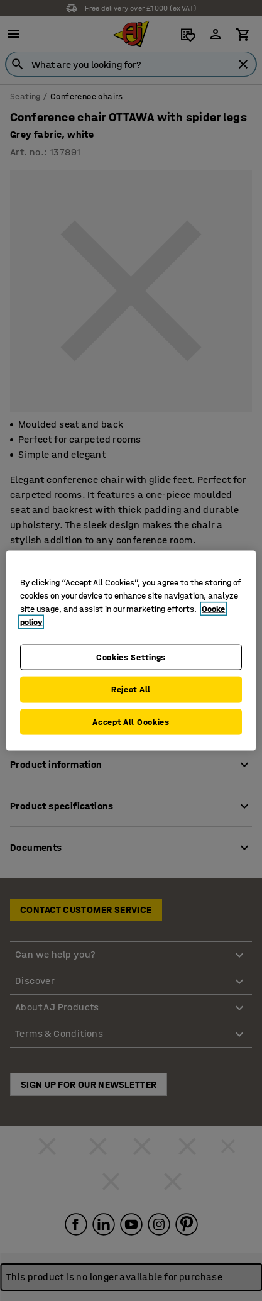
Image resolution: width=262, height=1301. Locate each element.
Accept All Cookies (131, 721)
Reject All (131, 689)
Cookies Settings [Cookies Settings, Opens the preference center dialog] (131, 656)
